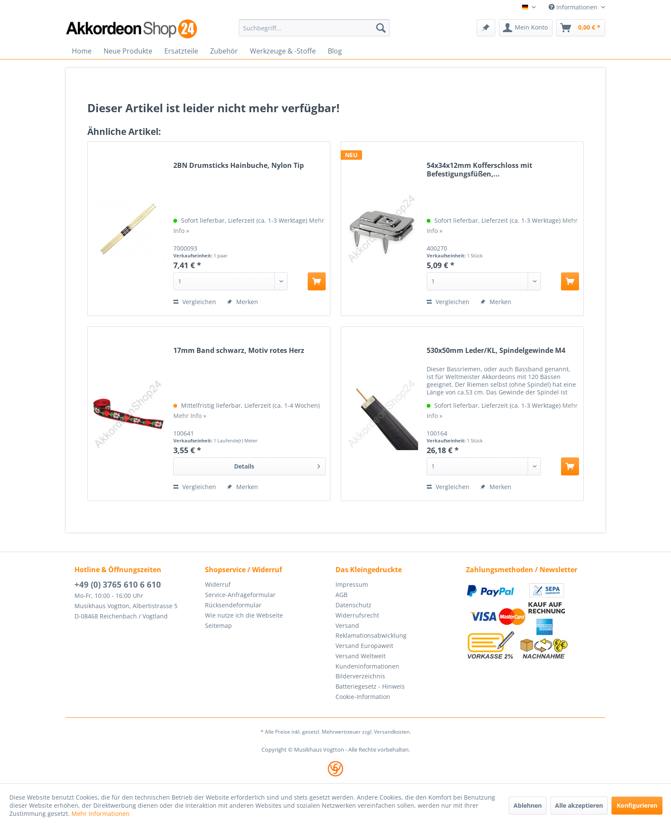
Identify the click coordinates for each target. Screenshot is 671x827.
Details (277, 465)
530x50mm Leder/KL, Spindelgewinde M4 (496, 350)
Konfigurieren (637, 805)
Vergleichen (194, 302)
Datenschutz (353, 605)
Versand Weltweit (361, 656)
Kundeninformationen (367, 666)
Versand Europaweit (364, 646)
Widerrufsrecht (357, 615)
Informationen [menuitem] (574, 7)
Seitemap (218, 625)
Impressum (352, 584)
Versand (347, 625)
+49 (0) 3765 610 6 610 (117, 584)
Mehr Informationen (100, 813)
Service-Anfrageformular (240, 595)
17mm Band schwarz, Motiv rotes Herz (238, 350)
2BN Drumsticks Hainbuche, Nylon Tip (238, 165)
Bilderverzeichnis (360, 676)
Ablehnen (528, 805)
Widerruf (218, 584)
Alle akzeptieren (579, 805)
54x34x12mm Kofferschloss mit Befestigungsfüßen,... (479, 169)
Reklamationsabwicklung (371, 635)
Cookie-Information (363, 697)
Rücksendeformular (233, 605)
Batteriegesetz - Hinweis (370, 686)
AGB (341, 595)
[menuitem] (314, 27)
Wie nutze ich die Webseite (244, 615)
